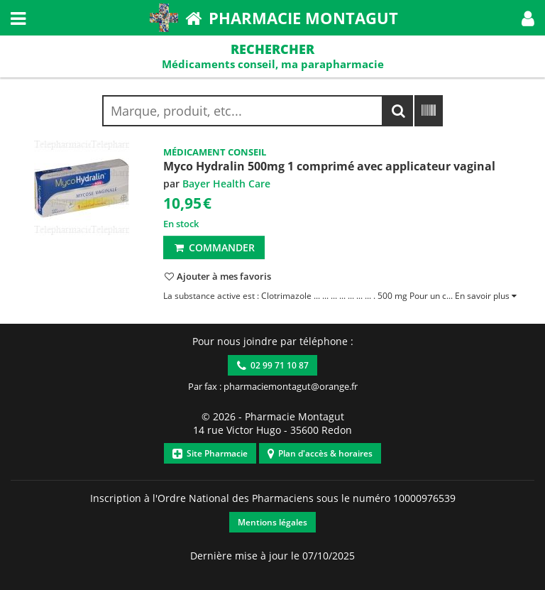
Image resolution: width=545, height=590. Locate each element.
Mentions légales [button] (272, 522)
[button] (528, 18)
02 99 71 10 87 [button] (273, 365)
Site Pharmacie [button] (210, 453)
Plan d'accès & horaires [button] (320, 453)
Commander (214, 247)
